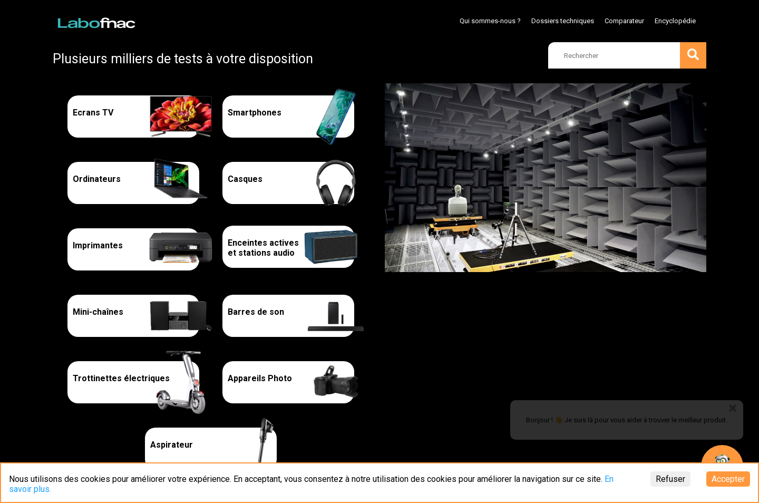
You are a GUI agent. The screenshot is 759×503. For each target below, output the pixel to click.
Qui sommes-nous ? (490, 21)
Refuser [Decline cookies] (670, 479)
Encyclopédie (675, 21)
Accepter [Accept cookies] (728, 479)
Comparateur (624, 21)
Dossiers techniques (562, 21)
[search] (627, 55)
